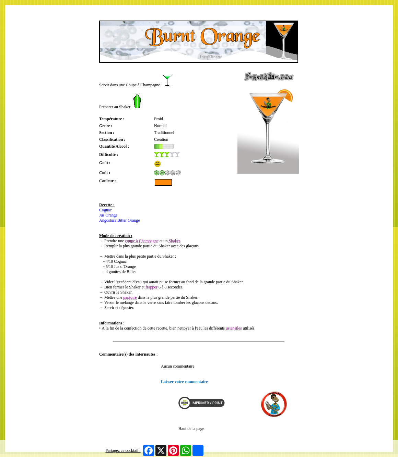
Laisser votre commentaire (184, 381)
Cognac (105, 210)
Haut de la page (191, 428)
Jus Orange (108, 215)
